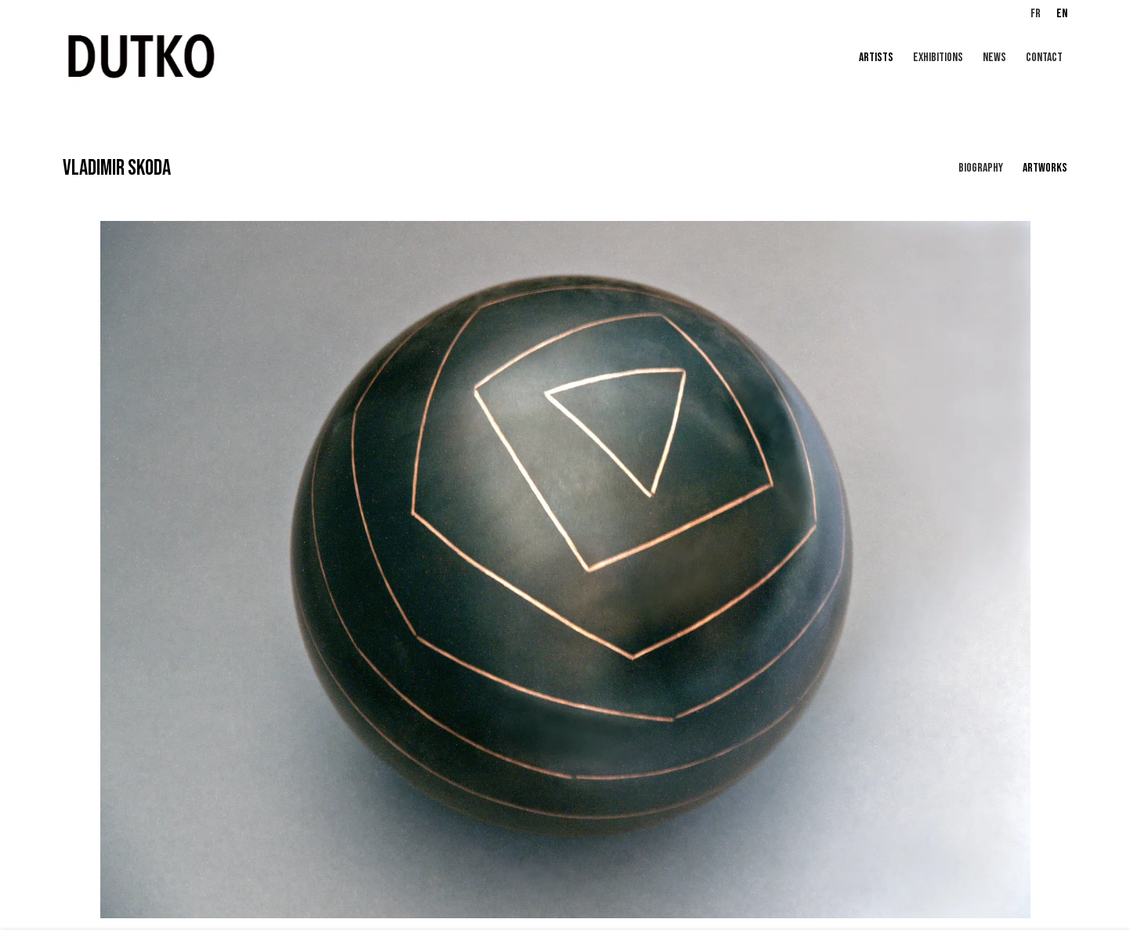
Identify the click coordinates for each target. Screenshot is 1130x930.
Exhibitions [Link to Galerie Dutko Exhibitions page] (938, 57)
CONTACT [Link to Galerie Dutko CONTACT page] (1044, 57)
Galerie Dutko (251, 58)
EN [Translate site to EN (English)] (1061, 13)
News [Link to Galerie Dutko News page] (994, 57)
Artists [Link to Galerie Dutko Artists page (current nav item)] (876, 57)
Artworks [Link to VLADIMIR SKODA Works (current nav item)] (1045, 168)
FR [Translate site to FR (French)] (1035, 13)
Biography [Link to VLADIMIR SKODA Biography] (980, 168)
